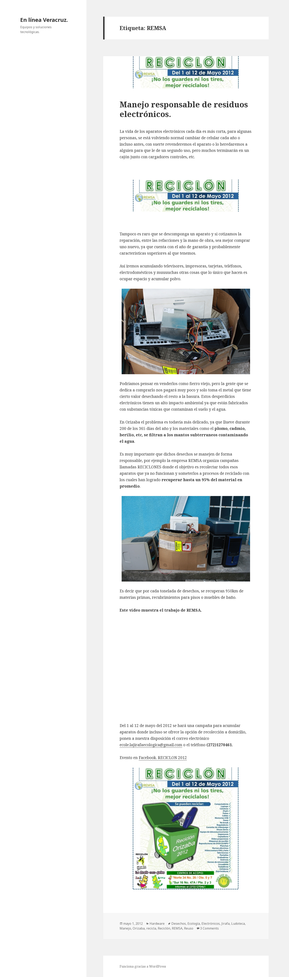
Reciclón (164, 928)
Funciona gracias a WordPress (143, 966)
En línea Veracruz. (44, 19)
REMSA (177, 928)
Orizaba (139, 928)
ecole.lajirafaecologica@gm (144, 744)
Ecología (193, 923)
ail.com (175, 744)
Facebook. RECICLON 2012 (163, 757)
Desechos (178, 923)
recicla (151, 928)
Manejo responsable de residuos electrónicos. (184, 109)
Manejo (125, 928)
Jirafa (225, 923)
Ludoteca (238, 923)
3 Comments (209, 928)
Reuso (188, 928)
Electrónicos (210, 923)
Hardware (157, 923)
